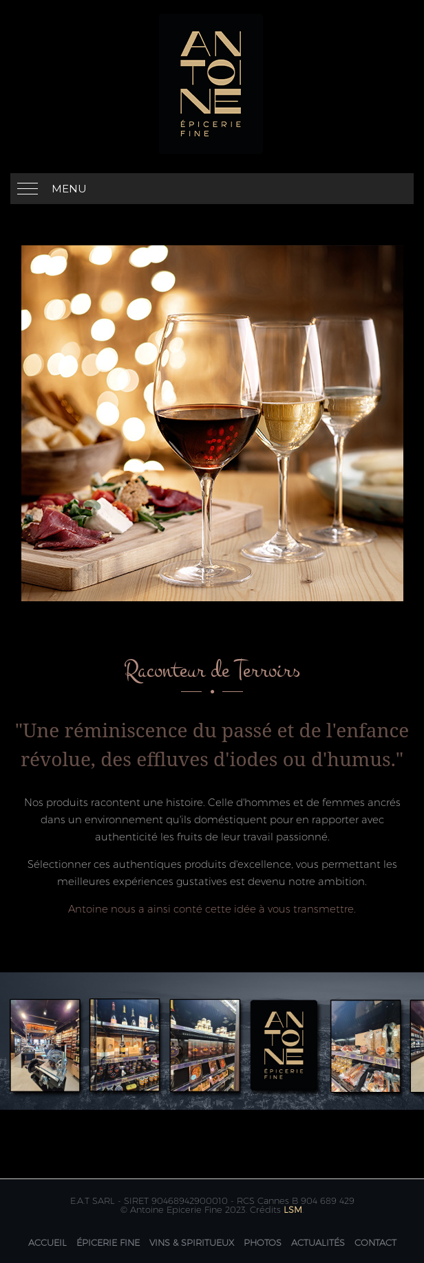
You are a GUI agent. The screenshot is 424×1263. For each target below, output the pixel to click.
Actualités (318, 1242)
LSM (293, 1209)
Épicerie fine (108, 1242)
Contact (375, 1242)
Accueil (47, 1242)
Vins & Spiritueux (191, 1242)
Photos (263, 1242)
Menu (69, 188)
